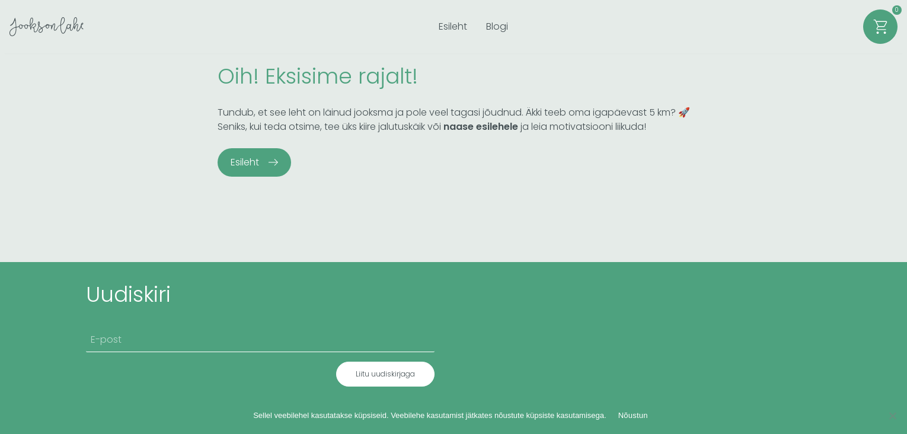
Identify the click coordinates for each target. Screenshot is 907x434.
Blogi (497, 26)
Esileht (453, 26)
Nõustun (633, 415)
